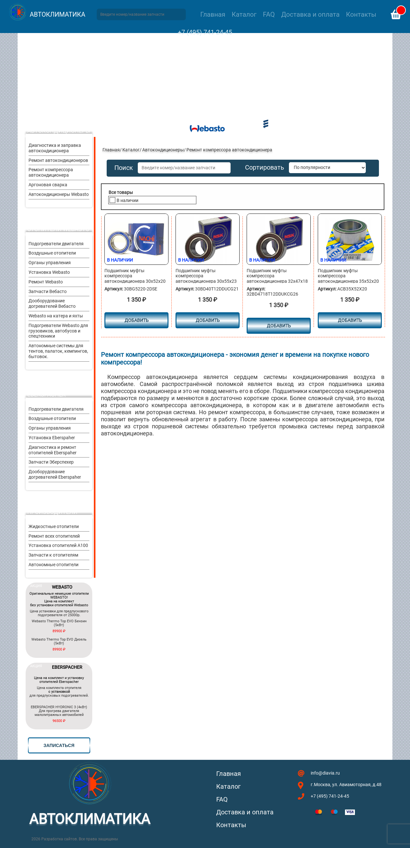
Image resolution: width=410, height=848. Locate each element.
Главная (212, 14)
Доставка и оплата (310, 14)
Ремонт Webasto (46, 281)
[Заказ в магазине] (327, 167)
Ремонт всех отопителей (54, 536)
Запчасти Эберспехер (51, 462)
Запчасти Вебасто (48, 291)
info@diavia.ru (325, 773)
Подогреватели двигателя (56, 243)
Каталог (244, 14)
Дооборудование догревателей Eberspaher (55, 474)
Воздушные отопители (52, 253)
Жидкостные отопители (54, 526)
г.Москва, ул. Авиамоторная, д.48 (346, 784)
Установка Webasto (49, 272)
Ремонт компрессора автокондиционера (51, 172)
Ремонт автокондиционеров (58, 160)
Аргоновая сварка (48, 184)
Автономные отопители (53, 564)
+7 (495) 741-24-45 (205, 32)
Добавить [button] (137, 320)
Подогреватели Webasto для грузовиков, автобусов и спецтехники (58, 331)
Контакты (361, 14)
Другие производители (52, 508)
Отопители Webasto (58, 229)
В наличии (127, 200)
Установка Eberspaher (52, 437)
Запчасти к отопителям (53, 555)
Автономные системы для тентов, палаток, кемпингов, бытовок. (58, 351)
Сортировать (264, 167)
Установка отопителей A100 (58, 545)
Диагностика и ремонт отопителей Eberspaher (53, 450)
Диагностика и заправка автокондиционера (55, 148)
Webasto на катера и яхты (56, 315)
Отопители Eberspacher (46, 391)
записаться (59, 745)
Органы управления (50, 262)
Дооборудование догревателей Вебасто (52, 303)
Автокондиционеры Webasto (59, 194)
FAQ (269, 14)
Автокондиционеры (59, 130)
